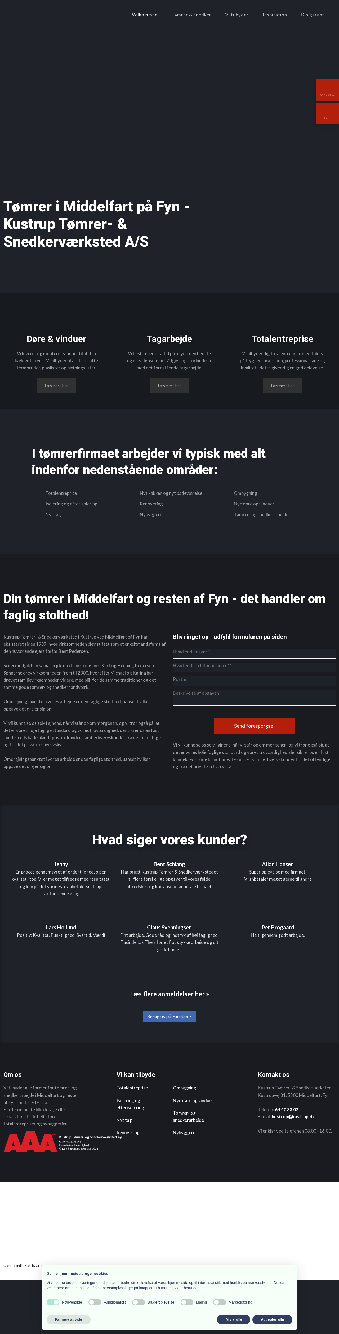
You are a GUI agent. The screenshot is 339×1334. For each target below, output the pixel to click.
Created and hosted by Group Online (29, 1319)
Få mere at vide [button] (68, 1319)
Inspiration (275, 14)
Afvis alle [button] (233, 1319)
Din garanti (313, 14)
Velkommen (145, 14)
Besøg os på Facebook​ (169, 1070)
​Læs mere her (56, 429)
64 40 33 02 (286, 1163)
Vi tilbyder (237, 14)
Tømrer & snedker (191, 14)
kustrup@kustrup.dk (293, 1170)
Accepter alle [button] (272, 1319)
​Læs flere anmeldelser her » (169, 1047)
